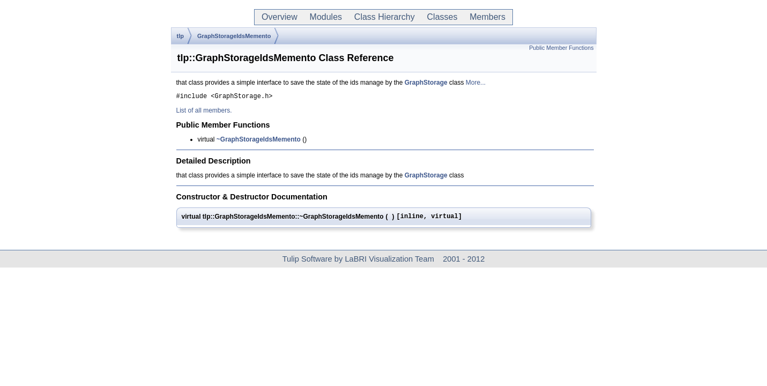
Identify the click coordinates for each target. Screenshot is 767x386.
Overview (279, 16)
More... (476, 82)
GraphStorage (426, 82)
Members (487, 16)
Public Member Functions (561, 47)
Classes (442, 16)
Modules (326, 16)
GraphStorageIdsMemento (234, 36)
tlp (180, 36)
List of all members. (204, 112)
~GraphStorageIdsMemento (259, 141)
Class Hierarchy (384, 16)
